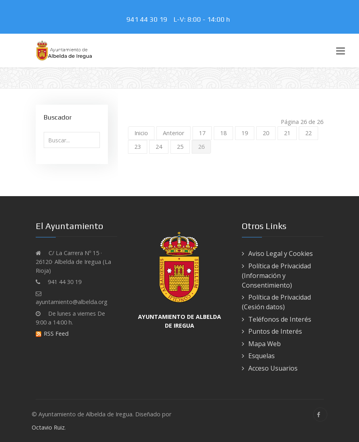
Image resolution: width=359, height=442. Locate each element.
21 (287, 133)
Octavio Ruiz (48, 427)
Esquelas (261, 355)
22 (308, 133)
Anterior (173, 133)
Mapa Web (264, 343)
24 (159, 146)
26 (201, 146)
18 (223, 133)
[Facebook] (320, 415)
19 (244, 133)
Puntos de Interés (275, 331)
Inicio (141, 133)
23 (137, 146)
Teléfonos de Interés (279, 319)
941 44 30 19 (148, 19)
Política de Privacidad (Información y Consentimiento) (276, 276)
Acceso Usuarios (273, 368)
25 (180, 146)
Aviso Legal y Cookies (280, 253)
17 (202, 133)
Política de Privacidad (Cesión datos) (276, 302)
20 (266, 133)
